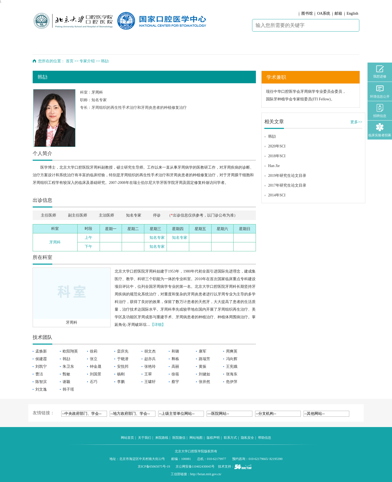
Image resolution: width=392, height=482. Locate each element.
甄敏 (66, 374)
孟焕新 (41, 351)
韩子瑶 (68, 389)
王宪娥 (231, 366)
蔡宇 (175, 382)
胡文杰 (150, 351)
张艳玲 (150, 366)
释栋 (175, 359)
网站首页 (127, 438)
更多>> (356, 122)
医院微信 (178, 438)
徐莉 (93, 351)
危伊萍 (231, 382)
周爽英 (231, 351)
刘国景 (95, 374)
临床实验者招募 (379, 130)
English (352, 13)
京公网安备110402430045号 (195, 466)
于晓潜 (122, 359)
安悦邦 (122, 366)
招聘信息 (379, 111)
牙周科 (97, 92)
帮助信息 (264, 438)
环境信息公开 (380, 91)
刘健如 (204, 374)
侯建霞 (41, 359)
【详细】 (158, 325)
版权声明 (213, 438)
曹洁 (39, 374)
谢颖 (66, 382)
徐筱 (175, 374)
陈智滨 (41, 382)
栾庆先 (122, 351)
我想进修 (379, 71)
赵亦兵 (150, 359)
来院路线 (161, 438)
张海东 (231, 374)
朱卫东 (68, 366)
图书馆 (307, 13)
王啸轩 (150, 382)
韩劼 (66, 359)
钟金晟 (95, 366)
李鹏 (121, 382)
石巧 (93, 382)
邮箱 (338, 13)
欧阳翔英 (70, 351)
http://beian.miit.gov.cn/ (206, 474)
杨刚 (121, 374)
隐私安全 (247, 438)
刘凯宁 (41, 366)
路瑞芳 (204, 359)
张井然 (204, 382)
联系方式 (230, 438)
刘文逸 (41, 389)
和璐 (175, 351)
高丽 (175, 366)
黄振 (202, 366)
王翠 (148, 374)
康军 (202, 351)
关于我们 (144, 438)
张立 (93, 359)
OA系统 (323, 13)
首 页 (47, 46)
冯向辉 (231, 359)
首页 (70, 61)
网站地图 (196, 438)
